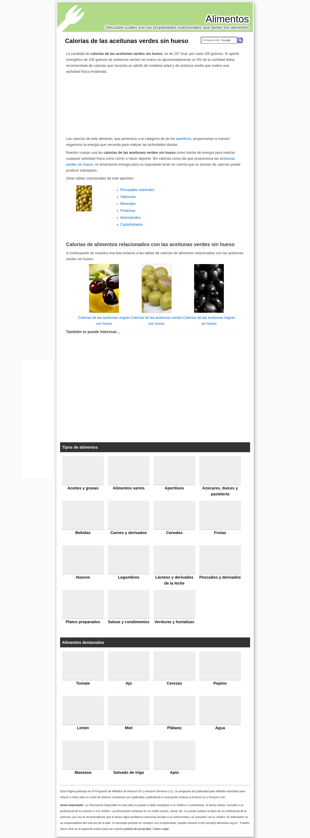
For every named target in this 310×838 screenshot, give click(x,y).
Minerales (128, 204)
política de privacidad (137, 828)
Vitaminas (128, 197)
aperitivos (183, 139)
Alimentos (227, 19)
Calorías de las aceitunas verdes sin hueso (126, 40)
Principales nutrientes (137, 190)
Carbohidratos (131, 224)
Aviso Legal (161, 828)
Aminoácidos (130, 218)
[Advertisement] (155, 104)
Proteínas (127, 211)
